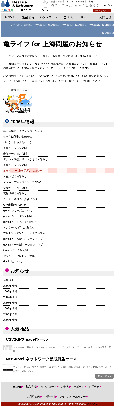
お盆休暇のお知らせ (15, 176)
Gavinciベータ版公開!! (16, 250)
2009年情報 (40, 25)
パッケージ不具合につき (17, 142)
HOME (10, 17)
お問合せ (105, 17)
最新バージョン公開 (15, 148)
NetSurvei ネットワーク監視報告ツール (42, 359)
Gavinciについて (12, 261)
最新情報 (28, 25)
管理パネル (92, 404)
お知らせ (15, 25)
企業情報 (49, 396)
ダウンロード (48, 17)
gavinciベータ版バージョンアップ (23, 238)
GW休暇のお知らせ (14, 204)
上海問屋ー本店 (18, 90)
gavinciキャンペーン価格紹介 (20, 221)
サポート (86, 17)
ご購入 (68, 17)
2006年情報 (81, 25)
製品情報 (28, 17)
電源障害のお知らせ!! (15, 193)
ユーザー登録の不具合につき (20, 199)
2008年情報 (54, 25)
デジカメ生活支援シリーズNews (22, 182)
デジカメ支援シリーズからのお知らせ (25, 159)
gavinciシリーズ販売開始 (17, 216)
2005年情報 (94, 25)
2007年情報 (67, 25)
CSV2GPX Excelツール (27, 339)
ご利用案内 (33, 396)
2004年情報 (108, 25)
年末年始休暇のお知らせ (17, 136)
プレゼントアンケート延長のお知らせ (25, 233)
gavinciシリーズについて (17, 210)
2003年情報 (108, 33)
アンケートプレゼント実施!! (19, 256)
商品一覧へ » (104, 376)
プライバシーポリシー (72, 396)
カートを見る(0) (102, 10)
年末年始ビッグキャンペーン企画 (23, 131)
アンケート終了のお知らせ (19, 227)
